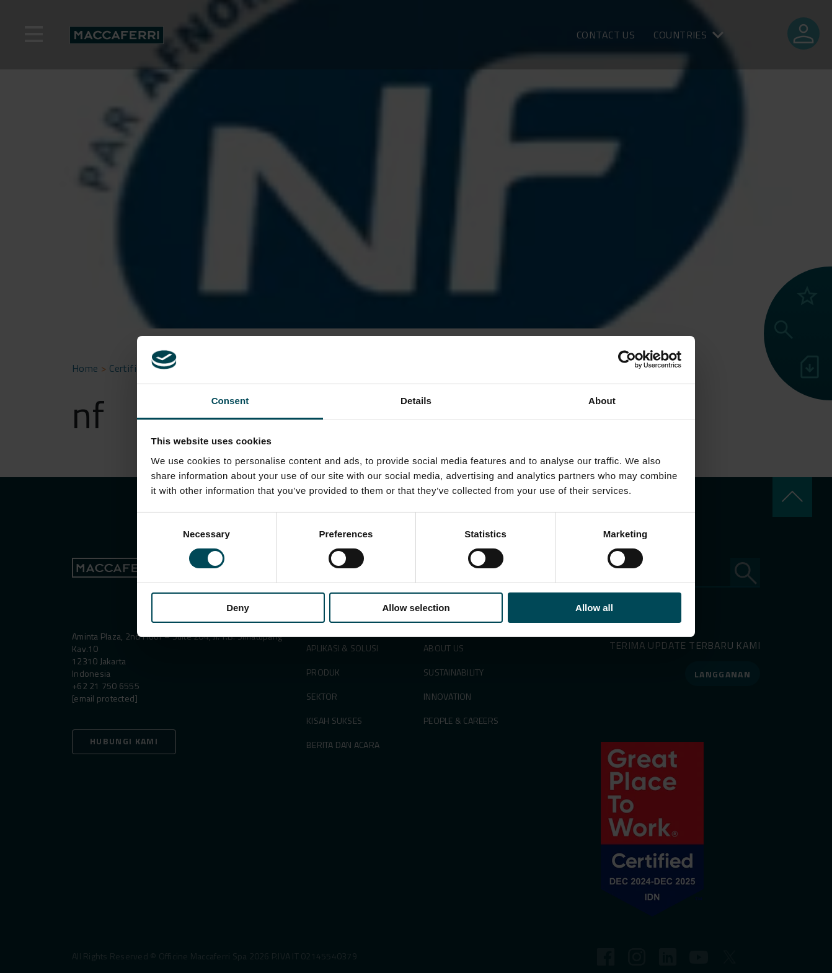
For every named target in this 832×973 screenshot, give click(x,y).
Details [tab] (416, 400)
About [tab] (602, 400)
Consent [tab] (230, 400)
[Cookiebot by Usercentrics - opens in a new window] (627, 359)
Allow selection (415, 607)
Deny (237, 607)
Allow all (594, 607)
